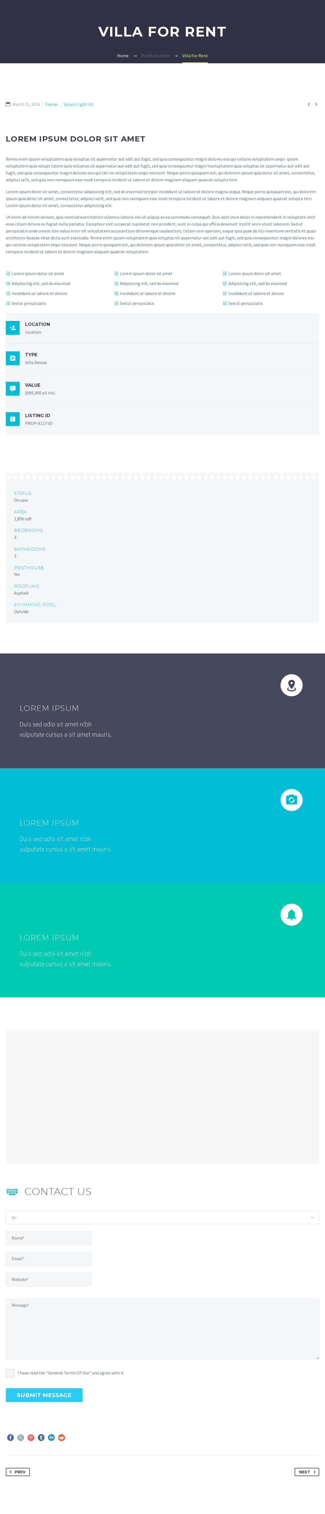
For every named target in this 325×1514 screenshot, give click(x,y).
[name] (48, 1238)
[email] (48, 1259)
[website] (48, 1279)
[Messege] (162, 1329)
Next (308, 1472)
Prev (16, 1472)
